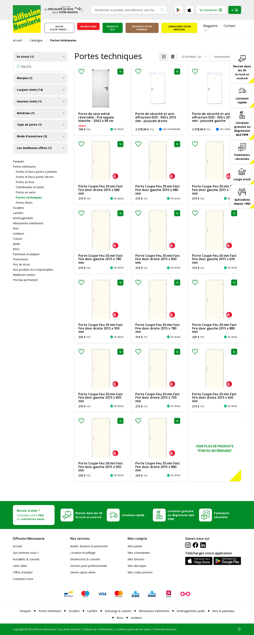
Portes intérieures (24, 166)
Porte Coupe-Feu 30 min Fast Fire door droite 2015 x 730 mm (157, 397)
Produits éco (112, 28)
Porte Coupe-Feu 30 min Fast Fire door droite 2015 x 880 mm (157, 466)
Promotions (88, 26)
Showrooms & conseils (85, 559)
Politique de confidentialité (98, 629)
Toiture (17, 239)
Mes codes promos (140, 572)
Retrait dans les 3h (242, 72)
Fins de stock (21, 264)
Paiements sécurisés (242, 157)
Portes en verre (26, 192)
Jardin (16, 244)
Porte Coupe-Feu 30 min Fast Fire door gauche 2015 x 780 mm (100, 259)
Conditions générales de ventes (133, 629)
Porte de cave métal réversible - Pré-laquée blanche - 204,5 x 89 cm (96, 117)
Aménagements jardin (191, 611)
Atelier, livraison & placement (89, 546)
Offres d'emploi (23, 572)
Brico (16, 249)
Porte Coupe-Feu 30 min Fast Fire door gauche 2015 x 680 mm (157, 189)
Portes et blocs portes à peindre (36, 172)
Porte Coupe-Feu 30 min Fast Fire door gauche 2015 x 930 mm (100, 466)
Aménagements (23, 218)
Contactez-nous (23, 579)
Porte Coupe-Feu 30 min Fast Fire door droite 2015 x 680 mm (100, 189)
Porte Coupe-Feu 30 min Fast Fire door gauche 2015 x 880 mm (214, 328)
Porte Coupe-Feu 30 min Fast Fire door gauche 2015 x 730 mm (214, 189)
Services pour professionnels (88, 566)
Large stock (242, 179)
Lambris (18, 213)
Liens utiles (20, 566)
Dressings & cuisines (118, 611)
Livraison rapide (242, 100)
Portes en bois (25, 182)
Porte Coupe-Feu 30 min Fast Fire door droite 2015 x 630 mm (214, 397)
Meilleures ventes (24, 275)
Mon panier (135, 546)
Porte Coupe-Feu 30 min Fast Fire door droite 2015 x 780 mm (157, 328)
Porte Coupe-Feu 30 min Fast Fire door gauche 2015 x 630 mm (214, 259)
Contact (229, 26)
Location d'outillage (82, 553)
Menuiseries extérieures (28, 223)
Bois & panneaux (223, 611)
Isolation (18, 233)
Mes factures (136, 559)
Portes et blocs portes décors (35, 177)
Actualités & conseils (26, 559)
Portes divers (24, 202)
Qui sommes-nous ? (26, 553)
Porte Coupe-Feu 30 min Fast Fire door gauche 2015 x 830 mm (100, 397)
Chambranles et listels (30, 187)
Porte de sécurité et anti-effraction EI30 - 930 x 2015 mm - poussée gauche (212, 117)
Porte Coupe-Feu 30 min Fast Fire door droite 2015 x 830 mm (157, 259)
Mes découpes (137, 566)
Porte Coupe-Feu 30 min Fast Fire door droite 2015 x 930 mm (100, 328)
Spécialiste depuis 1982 (242, 201)
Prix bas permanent (25, 280)
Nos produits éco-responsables (33, 269)
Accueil (17, 546)
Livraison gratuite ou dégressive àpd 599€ (242, 129)
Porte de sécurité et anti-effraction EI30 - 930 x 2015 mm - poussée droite (155, 117)
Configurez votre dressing (179, 28)
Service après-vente (82, 572)
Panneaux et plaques (26, 254)
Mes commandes (139, 553)
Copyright (18, 629)
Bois (16, 228)
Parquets (18, 161)
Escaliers (18, 208)
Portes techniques (29, 197)
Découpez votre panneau (142, 28)
